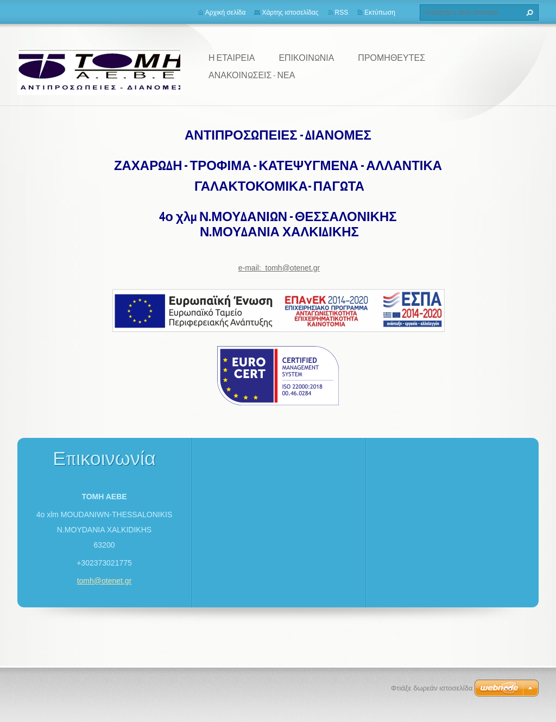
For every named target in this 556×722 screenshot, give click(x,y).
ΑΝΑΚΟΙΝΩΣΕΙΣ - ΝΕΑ (251, 75)
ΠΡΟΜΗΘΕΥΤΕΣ (391, 57)
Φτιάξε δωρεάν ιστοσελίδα (431, 688)
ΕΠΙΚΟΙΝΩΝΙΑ (306, 57)
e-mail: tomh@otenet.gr (279, 267)
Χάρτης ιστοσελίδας (290, 12)
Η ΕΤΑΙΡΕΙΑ (231, 57)
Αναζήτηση (528, 12)
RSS (342, 12)
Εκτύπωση (379, 12)
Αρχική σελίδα (225, 12)
